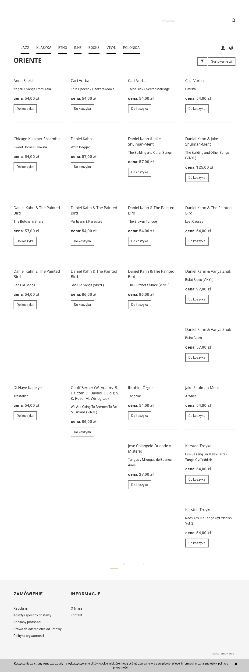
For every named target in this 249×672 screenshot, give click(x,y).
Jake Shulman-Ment (202, 387)
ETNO (62, 48)
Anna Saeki (23, 80)
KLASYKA (43, 48)
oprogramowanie (223, 653)
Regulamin (21, 608)
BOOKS (94, 48)
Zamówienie (28, 594)
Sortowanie (221, 61)
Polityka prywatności (29, 636)
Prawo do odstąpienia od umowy (38, 629)
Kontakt (76, 615)
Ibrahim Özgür (140, 387)
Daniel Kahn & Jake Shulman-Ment (144, 141)
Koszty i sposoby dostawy (32, 615)
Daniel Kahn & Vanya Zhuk (208, 271)
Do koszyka (25, 109)
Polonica (131, 48)
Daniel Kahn (81, 138)
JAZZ (25, 48)
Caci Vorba (80, 80)
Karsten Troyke (198, 445)
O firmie (76, 608)
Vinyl (111, 48)
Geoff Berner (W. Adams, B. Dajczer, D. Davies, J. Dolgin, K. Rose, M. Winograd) (95, 393)
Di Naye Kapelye (28, 387)
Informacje (85, 594)
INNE (78, 48)
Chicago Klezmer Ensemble (37, 138)
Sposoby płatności (27, 622)
